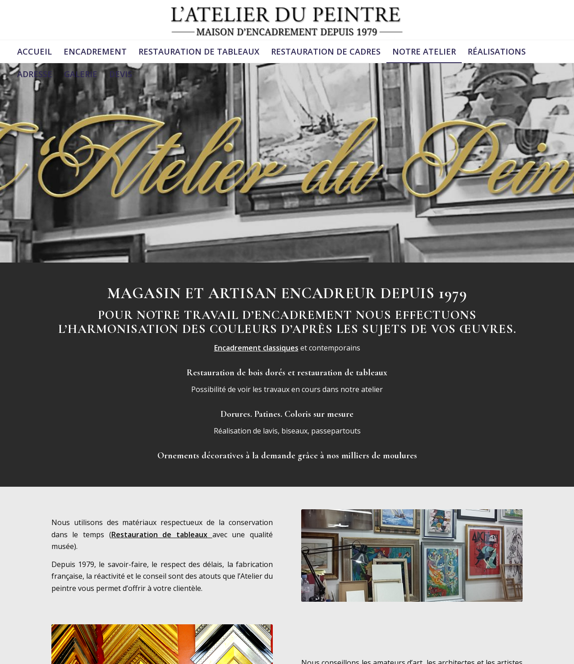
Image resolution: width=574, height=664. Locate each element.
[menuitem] (34, 51)
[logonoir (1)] (287, 20)
